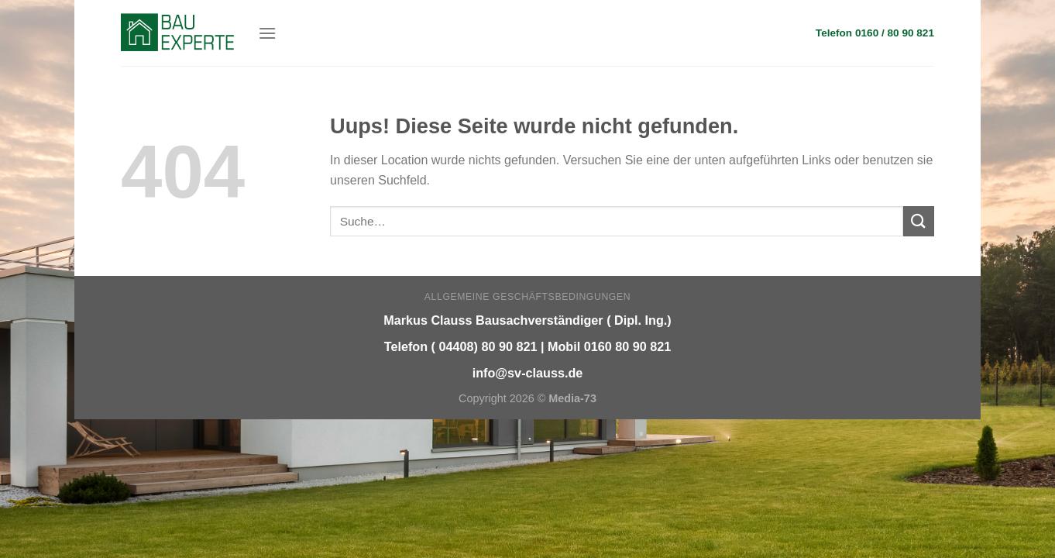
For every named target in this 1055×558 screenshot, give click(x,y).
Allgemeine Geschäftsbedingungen (527, 296)
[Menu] (267, 33)
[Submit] (918, 221)
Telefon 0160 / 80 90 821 (875, 33)
